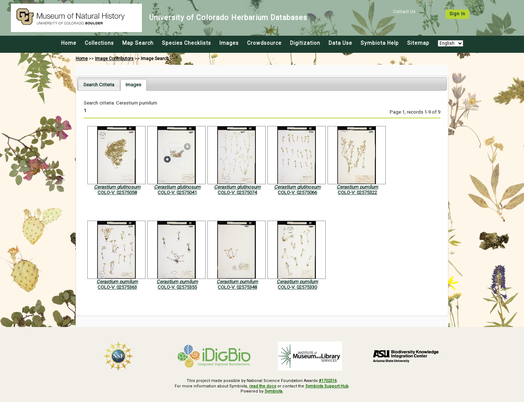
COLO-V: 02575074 (237, 192)
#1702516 (328, 380)
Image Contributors (114, 58)
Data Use (340, 43)
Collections (99, 43)
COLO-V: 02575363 (117, 287)
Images (229, 43)
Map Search (138, 43)
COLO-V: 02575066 (297, 192)
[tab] (98, 84)
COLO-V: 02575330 (297, 287)
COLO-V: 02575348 (237, 287)
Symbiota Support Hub (327, 386)
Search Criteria (98, 84)
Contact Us (404, 11)
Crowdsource (264, 43)
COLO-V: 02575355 (177, 287)
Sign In (457, 13)
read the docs (262, 386)
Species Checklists (186, 43)
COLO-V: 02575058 (117, 192)
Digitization (305, 43)
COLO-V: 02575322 (357, 192)
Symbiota (273, 391)
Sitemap (418, 43)
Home (68, 43)
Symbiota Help (380, 43)
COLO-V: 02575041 (177, 192)
